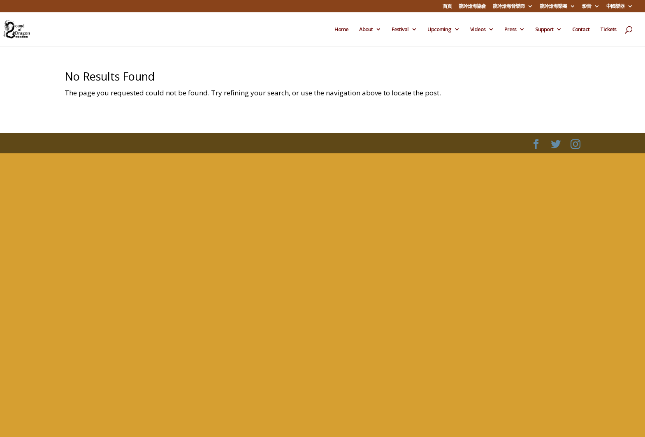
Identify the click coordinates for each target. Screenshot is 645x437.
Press (510, 29)
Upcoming (439, 29)
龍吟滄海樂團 (553, 6)
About (366, 29)
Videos (477, 29)
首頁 (447, 6)
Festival (400, 29)
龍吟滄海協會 (472, 6)
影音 (586, 6)
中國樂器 (615, 6)
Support (544, 29)
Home (341, 29)
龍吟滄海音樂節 (508, 6)
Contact (580, 29)
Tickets (608, 29)
